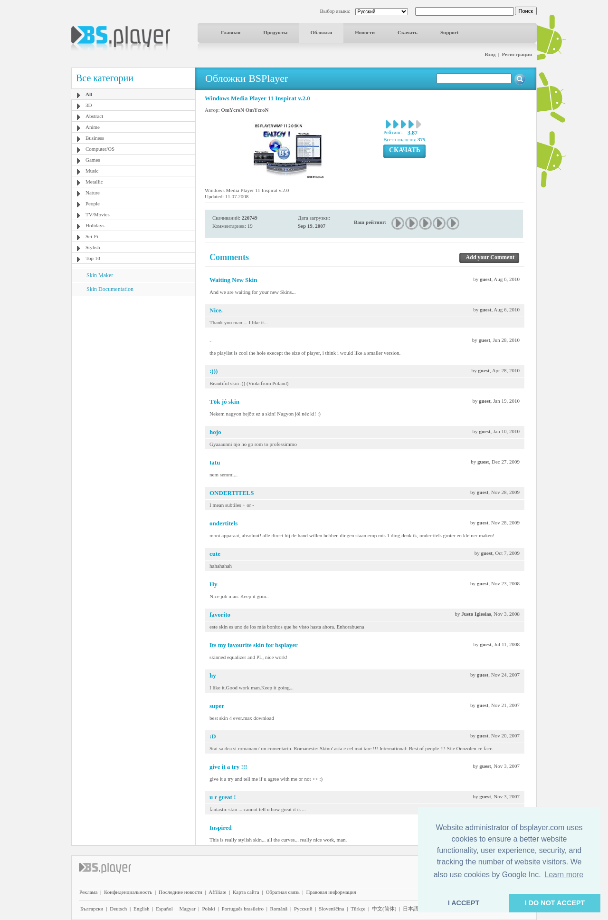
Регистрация (517, 54)
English (141, 908)
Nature (93, 192)
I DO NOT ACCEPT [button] (555, 903)
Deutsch (118, 908)
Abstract (94, 116)
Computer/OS (100, 149)
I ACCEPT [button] (464, 903)
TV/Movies (98, 214)
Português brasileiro (243, 908)
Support (449, 32)
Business (95, 138)
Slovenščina (331, 908)
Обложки (321, 32)
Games (93, 160)
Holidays (95, 225)
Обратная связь (282, 892)
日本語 (410, 908)
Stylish (93, 247)
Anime (93, 127)
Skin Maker (99, 275)
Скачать (408, 32)
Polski (208, 908)
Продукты (275, 32)
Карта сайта (246, 892)
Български (92, 908)
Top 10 (93, 258)
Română (279, 908)
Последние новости (180, 892)
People (93, 203)
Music (92, 171)
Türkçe (358, 908)
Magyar (187, 908)
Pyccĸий (303, 908)
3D (89, 105)
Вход (489, 54)
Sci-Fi (92, 236)
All (89, 94)
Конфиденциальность (128, 892)
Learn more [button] (563, 875)
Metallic (94, 181)
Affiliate (217, 892)
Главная (230, 32)
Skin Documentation (109, 289)
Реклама (88, 892)
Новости (365, 32)
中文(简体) (384, 908)
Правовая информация (331, 892)
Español (164, 908)
